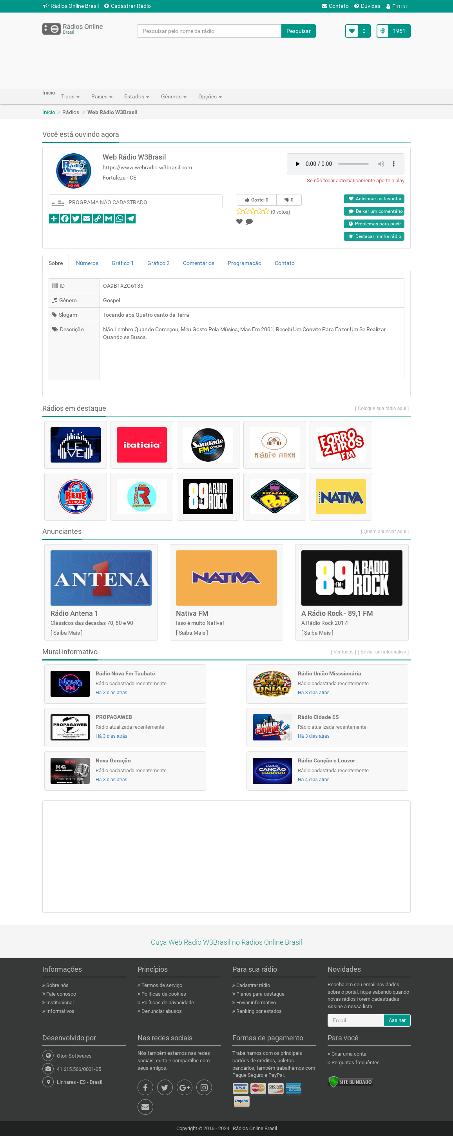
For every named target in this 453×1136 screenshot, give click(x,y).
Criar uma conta (348, 1054)
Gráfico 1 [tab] (123, 263)
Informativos (59, 1011)
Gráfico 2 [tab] (158, 263)
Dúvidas (367, 6)
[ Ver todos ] (343, 652)
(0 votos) (280, 212)
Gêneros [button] (174, 96)
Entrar (397, 6)
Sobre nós (57, 985)
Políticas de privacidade (167, 1002)
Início (48, 112)
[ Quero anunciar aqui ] (385, 531)
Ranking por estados (258, 1011)
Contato (335, 6)
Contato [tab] (285, 263)
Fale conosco (60, 994)
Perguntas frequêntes (355, 1062)
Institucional (59, 1002)
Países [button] (101, 96)
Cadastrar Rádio (127, 6)
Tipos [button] (70, 96)
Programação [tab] (244, 263)
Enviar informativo (255, 1002)
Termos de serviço (161, 985)
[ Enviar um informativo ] (383, 652)
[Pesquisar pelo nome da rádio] (210, 31)
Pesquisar (298, 31)
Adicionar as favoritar (375, 198)
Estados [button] (136, 96)
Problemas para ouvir (375, 224)
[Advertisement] (226, 62)
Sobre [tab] (56, 263)
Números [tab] (87, 263)
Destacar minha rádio (375, 236)
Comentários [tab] (198, 263)
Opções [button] (210, 96)
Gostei (256, 200)
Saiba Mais (66, 633)
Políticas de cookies (163, 994)
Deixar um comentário (376, 211)
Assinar (397, 1020)
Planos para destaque (259, 994)
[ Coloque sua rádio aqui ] (382, 408)
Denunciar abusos (161, 1011)
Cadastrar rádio (252, 985)
